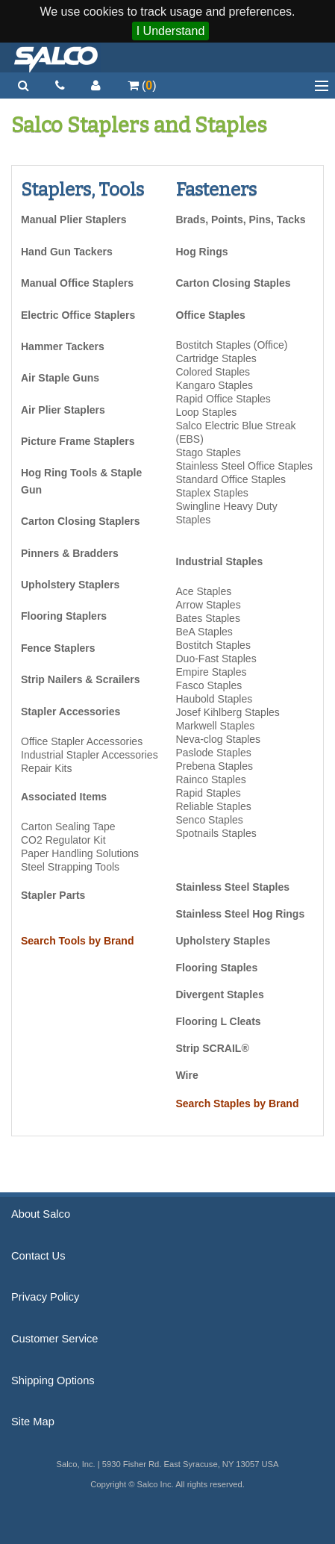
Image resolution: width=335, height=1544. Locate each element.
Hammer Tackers (62, 346)
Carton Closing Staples (233, 283)
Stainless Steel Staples (233, 887)
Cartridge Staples (216, 358)
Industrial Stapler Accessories (89, 755)
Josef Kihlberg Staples (228, 712)
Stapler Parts (53, 895)
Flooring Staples (217, 968)
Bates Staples (208, 618)
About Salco (40, 1214)
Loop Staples (206, 412)
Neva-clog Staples (218, 739)
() (142, 85)
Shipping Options (53, 1380)
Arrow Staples (208, 605)
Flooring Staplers (64, 616)
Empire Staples (211, 672)
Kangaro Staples (215, 385)
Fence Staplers (58, 648)
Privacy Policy (45, 1297)
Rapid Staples (208, 793)
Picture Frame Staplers (78, 441)
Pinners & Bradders (70, 553)
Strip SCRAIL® (212, 1048)
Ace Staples (204, 591)
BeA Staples (204, 632)
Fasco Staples (209, 685)
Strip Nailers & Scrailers (80, 679)
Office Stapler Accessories (82, 741)
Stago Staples (208, 452)
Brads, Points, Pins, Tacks (241, 219)
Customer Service (54, 1339)
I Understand (171, 31)
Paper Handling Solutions (80, 853)
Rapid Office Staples (223, 399)
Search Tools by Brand (77, 941)
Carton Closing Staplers (80, 521)
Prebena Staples (215, 766)
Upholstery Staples (223, 941)
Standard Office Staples (231, 479)
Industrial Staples (219, 561)
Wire (187, 1075)
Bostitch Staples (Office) (232, 345)
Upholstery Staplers (70, 585)
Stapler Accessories (70, 711)
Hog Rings (202, 252)
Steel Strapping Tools (70, 867)
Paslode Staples (213, 753)
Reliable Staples (213, 806)
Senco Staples (209, 820)
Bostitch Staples (213, 645)
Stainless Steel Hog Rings (240, 914)
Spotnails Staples (216, 833)
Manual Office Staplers (77, 283)
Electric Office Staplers (78, 315)
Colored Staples (213, 372)
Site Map (32, 1422)
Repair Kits (46, 768)
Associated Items (64, 797)
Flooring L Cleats (218, 1021)
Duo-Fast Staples (216, 658)
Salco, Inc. (56, 57)
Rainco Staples (211, 779)
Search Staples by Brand (237, 1103)
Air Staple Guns (60, 378)
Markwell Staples (215, 726)
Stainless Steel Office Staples (244, 466)
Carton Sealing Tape (68, 826)
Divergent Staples (220, 994)
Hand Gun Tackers (67, 252)
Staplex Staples (212, 493)
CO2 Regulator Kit (63, 840)
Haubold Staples (214, 699)
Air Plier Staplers (63, 410)
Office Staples (210, 315)
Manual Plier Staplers (74, 219)
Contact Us (38, 1256)
